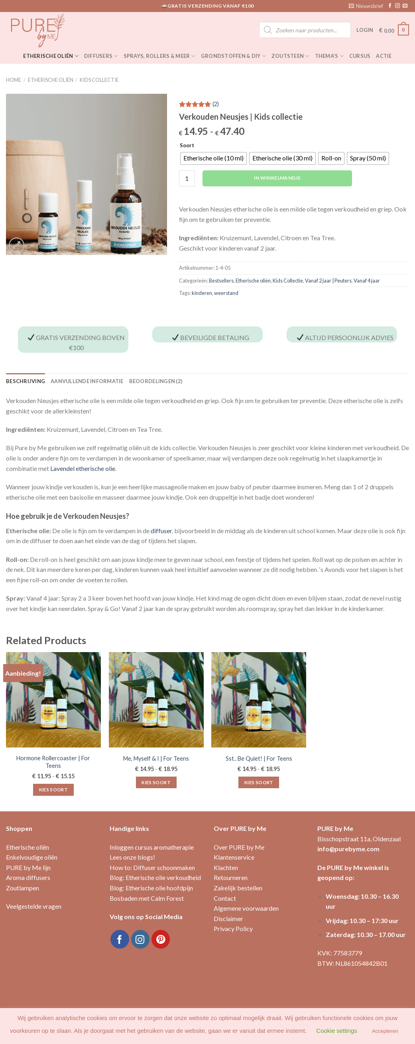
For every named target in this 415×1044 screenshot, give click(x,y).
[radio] (213, 158)
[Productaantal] (187, 178)
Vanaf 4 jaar (367, 280)
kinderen (202, 293)
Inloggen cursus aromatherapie (152, 847)
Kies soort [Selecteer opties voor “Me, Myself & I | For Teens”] (156, 782)
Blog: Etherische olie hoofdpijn (151, 888)
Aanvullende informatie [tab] (87, 381)
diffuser (161, 530)
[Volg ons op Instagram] (397, 6)
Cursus (360, 56)
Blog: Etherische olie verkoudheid (155, 877)
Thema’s (329, 56)
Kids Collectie (99, 80)
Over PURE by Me (239, 847)
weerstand (226, 293)
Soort (187, 145)
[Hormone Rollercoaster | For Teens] (53, 699)
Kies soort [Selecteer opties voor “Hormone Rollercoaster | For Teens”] (53, 789)
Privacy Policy (233, 928)
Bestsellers (221, 280)
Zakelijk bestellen (238, 888)
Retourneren (231, 877)
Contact (225, 898)
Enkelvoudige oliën (31, 857)
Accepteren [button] (385, 1031)
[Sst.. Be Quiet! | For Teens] (258, 699)
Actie (383, 56)
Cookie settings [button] (336, 1030)
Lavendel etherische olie (82, 468)
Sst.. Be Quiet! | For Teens (259, 758)
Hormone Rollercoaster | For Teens (53, 762)
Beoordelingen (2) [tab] (155, 381)
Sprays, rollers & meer (159, 56)
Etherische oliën (51, 56)
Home (13, 80)
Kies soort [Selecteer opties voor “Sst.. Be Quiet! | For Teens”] (258, 782)
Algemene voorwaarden (246, 908)
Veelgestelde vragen (33, 906)
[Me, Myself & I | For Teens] (156, 699)
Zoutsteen (290, 56)
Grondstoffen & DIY (233, 56)
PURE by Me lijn (28, 867)
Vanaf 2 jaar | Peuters (328, 280)
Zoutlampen (22, 888)
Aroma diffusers (28, 877)
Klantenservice (234, 857)
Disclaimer (228, 918)
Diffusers (101, 56)
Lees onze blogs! (132, 857)
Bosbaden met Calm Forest (147, 898)
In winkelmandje (277, 178)
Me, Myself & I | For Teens (156, 758)
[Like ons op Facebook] (389, 6)
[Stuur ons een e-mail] (405, 6)
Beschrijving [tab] (25, 381)
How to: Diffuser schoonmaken (152, 867)
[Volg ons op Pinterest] (160, 939)
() (215, 104)
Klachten (226, 867)
